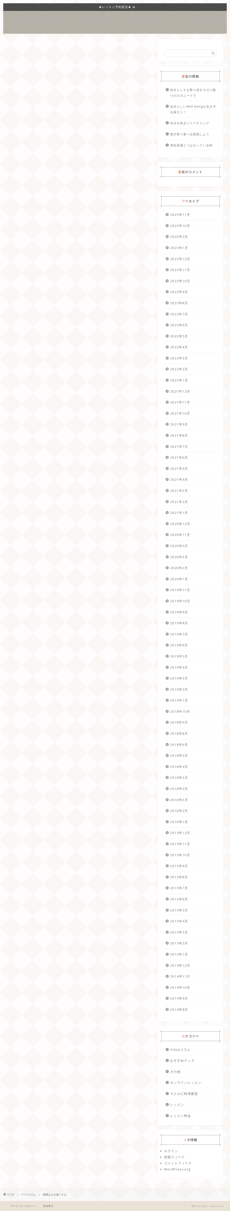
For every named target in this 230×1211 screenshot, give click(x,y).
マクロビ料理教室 (184, 1093)
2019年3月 (179, 678)
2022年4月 (179, 347)
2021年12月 (180, 391)
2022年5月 (179, 336)
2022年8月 (179, 303)
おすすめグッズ (182, 1060)
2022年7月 (179, 314)
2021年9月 (179, 424)
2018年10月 (180, 711)
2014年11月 (180, 976)
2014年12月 (180, 965)
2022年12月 (180, 259)
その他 (175, 1071)
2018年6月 (179, 744)
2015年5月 (179, 910)
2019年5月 (179, 656)
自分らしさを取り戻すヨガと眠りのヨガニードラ (193, 93)
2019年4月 (179, 667)
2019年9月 (179, 612)
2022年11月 (180, 270)
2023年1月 (179, 247)
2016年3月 (179, 800)
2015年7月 (179, 888)
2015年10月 (180, 855)
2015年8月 (179, 877)
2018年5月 (179, 755)
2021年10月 (180, 413)
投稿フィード (174, 1157)
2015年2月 (179, 943)
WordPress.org (177, 1169)
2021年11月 (180, 402)
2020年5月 (179, 546)
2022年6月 (179, 325)
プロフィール (153, 18)
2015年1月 (179, 954)
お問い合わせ (177, 18)
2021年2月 (179, 501)
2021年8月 (179, 435)
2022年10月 (180, 281)
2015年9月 (179, 866)
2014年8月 (179, 1009)
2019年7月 (179, 634)
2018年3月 (179, 777)
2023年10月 (180, 225)
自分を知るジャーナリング (189, 123)
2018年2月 (179, 788)
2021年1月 (179, 512)
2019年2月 (179, 689)
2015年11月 (180, 844)
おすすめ (133, 18)
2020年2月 (179, 568)
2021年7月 (179, 446)
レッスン (115, 18)
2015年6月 (179, 899)
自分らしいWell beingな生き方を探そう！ (193, 109)
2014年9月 (179, 998)
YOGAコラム (94, 18)
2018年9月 (179, 722)
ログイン (171, 1151)
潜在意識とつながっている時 (191, 145)
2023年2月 (179, 236)
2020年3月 (179, 557)
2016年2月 (179, 810)
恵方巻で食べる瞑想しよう (189, 134)
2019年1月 (179, 700)
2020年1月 (179, 579)
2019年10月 (180, 601)
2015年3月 (179, 932)
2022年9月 (179, 292)
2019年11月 (180, 590)
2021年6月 (179, 457)
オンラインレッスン (185, 1082)
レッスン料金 (180, 1115)
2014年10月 (180, 987)
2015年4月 (179, 921)
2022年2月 (179, 369)
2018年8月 (179, 733)
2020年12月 (180, 523)
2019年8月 (179, 623)
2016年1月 (179, 822)
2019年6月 (179, 645)
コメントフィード (178, 1163)
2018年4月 (179, 766)
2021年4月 (179, 479)
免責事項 (48, 1206)
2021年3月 (179, 490)
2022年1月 (179, 380)
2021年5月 (179, 468)
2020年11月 (180, 534)
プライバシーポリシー (23, 1206)
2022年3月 (179, 358)
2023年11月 (180, 214)
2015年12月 (180, 832)
